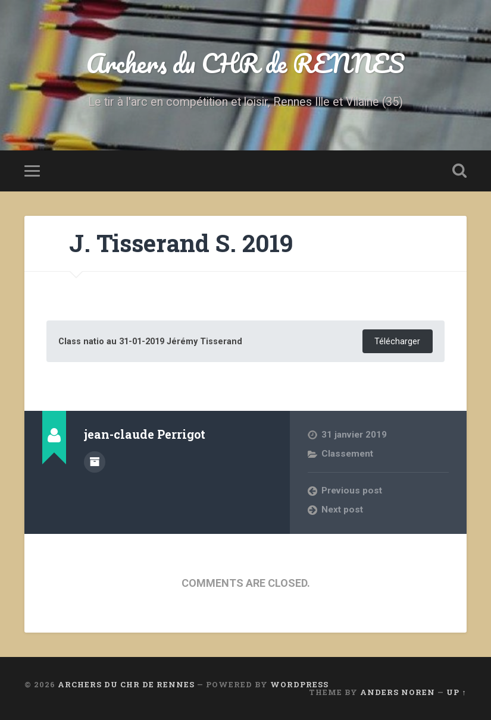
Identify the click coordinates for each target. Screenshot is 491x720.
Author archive (94, 462)
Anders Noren (397, 692)
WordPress (299, 684)
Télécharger (397, 342)
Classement (347, 453)
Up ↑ (456, 692)
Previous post (351, 490)
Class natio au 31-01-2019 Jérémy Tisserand (150, 342)
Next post (342, 509)
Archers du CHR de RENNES (245, 63)
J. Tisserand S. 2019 (181, 243)
